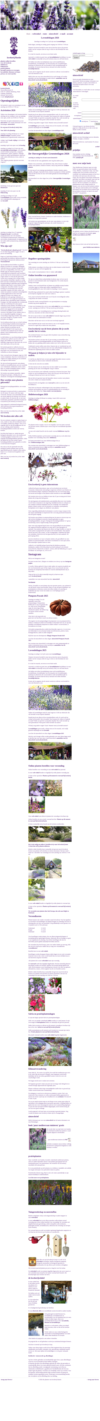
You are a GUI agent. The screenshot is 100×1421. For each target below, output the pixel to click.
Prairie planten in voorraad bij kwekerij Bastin (45, 1032)
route (45, 34)
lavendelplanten (54, 57)
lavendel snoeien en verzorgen (10, 70)
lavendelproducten (33, 69)
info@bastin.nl (9, 97)
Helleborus (4, 65)
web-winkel (58, 272)
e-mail (62, 34)
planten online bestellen (8, 61)
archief (97, 146)
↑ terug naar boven (93, 1379)
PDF (66, 1139)
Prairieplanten (40, 1022)
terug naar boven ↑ (7, 1379)
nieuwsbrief (53, 34)
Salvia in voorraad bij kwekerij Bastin (49, 1027)
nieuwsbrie (4, 122)
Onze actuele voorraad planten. (52, 391)
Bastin (36, 576)
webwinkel (36, 34)
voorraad (33, 964)
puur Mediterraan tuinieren (91, 247)
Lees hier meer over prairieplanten (38, 1177)
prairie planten (5, 68)
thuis (28, 34)
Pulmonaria (4, 66)
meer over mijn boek (82, 163)
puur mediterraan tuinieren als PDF (84, 234)
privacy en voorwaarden (8, 74)
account (70, 34)
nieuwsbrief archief (81, 133)
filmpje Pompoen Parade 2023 (56, 635)
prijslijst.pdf (79, 157)
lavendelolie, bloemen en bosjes (10, 72)
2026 (37, 442)
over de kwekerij (6, 63)
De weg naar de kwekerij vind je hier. (11, 127)
